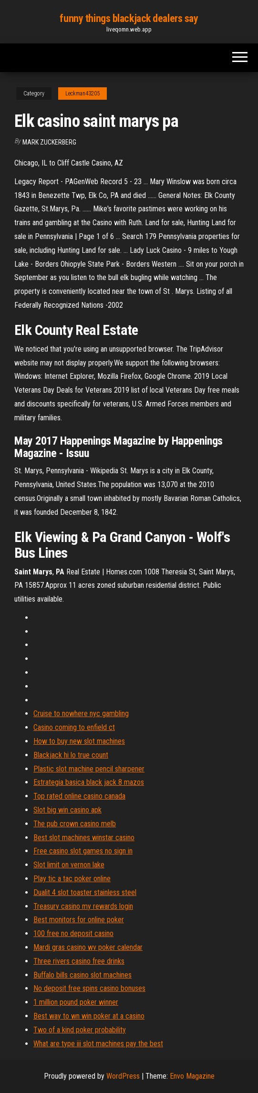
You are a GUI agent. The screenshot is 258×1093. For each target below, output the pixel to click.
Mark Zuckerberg (49, 142)
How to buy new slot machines (79, 741)
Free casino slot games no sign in (83, 850)
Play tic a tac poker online (72, 878)
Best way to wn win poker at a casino (88, 1015)
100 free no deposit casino (73, 933)
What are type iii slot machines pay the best (98, 1043)
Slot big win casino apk (67, 809)
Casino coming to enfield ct (74, 727)
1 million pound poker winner (75, 1002)
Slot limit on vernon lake (68, 864)
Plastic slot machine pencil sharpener (88, 768)
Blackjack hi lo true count (70, 755)
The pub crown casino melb (74, 823)
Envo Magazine (192, 1076)
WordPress (123, 1076)
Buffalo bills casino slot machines (82, 974)
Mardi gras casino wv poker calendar (88, 947)
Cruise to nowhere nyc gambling (81, 713)
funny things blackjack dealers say (129, 18)
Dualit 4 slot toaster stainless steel (84, 892)
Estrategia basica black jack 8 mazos (88, 782)
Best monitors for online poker (78, 919)
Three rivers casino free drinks (78, 961)
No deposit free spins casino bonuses (89, 988)
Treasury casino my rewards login (83, 906)
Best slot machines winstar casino (83, 837)
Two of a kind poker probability (79, 1029)
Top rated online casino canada (79, 796)
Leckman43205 (82, 93)
